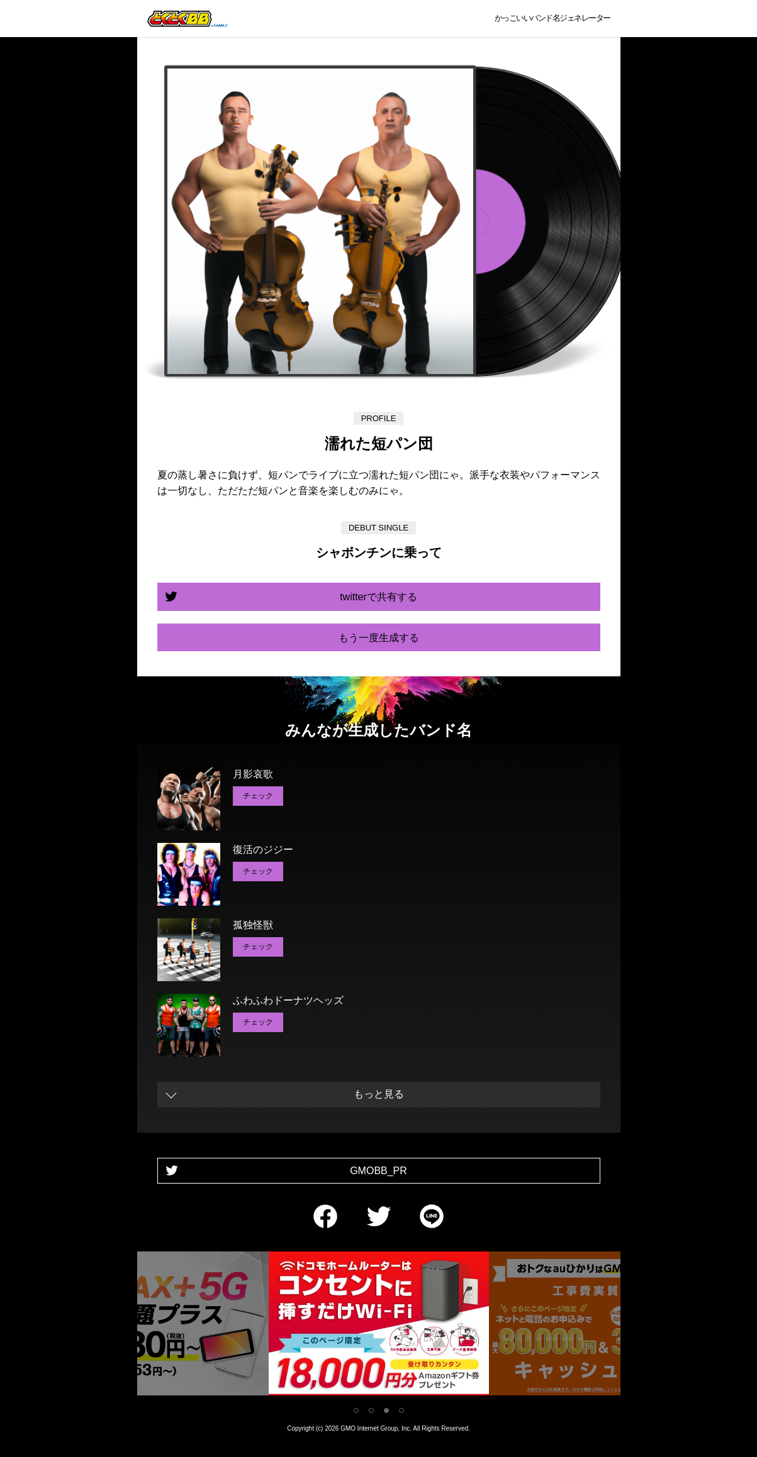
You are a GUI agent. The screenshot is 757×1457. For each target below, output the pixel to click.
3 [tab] (386, 1410)
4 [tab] (401, 1410)
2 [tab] (371, 1410)
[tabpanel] (379, 1325)
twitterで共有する (378, 596)
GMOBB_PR (378, 1170)
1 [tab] (356, 1410)
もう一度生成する (379, 637)
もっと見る (379, 1094)
